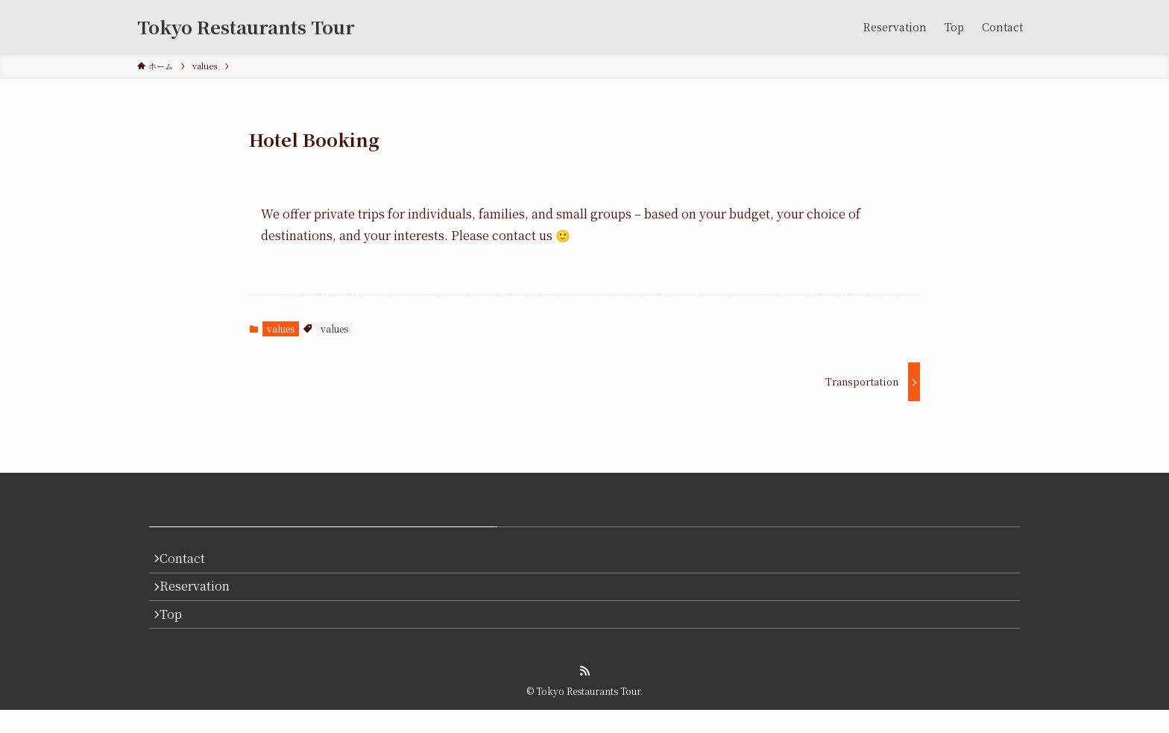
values (280, 328)
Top (178, 632)
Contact (189, 561)
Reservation (202, 597)
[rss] (584, 694)
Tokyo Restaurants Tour (246, 27)
